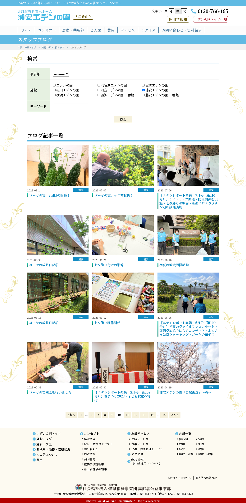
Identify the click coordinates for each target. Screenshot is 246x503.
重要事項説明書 (94, 464)
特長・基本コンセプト (98, 444)
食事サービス (139, 444)
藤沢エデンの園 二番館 (160, 94)
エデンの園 (63, 85)
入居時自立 (83, 16)
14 (152, 415)
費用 (111, 29)
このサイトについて (179, 478)
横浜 (201, 449)
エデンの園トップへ (208, 19)
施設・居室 (44, 444)
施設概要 (89, 439)
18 (164, 415)
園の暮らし (91, 449)
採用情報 (176, 19)
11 (127, 415)
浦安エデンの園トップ (52, 47)
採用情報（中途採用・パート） (146, 461)
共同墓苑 (89, 459)
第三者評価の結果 (95, 469)
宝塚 (201, 439)
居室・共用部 (73, 29)
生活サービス (139, 439)
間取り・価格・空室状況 (53, 449)
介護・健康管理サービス (147, 449)
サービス (128, 29)
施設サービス (140, 433)
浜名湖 (183, 439)
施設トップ (44, 439)
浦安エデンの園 (155, 89)
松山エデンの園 (66, 89)
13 (143, 415)
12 (135, 415)
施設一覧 (185, 433)
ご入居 (95, 29)
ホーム (26, 29)
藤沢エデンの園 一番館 (116, 94)
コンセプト (47, 29)
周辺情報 (89, 454)
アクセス (148, 29)
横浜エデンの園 (66, 94)
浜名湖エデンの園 (112, 85)
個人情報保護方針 (206, 478)
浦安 (80, 189)
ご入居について (47, 454)
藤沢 (186, 454)
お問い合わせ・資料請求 (182, 29)
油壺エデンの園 (111, 89)
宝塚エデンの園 (155, 85)
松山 (182, 444)
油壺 (201, 444)
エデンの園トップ (27, 47)
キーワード (38, 106)
